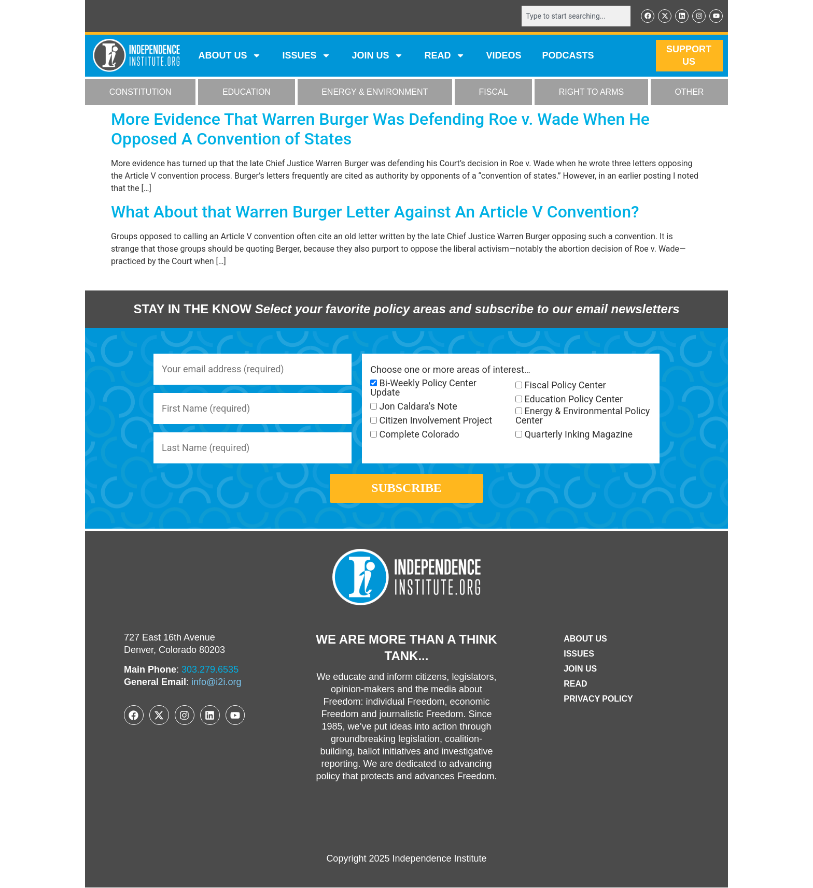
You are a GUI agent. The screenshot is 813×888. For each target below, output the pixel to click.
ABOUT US (229, 56)
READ (444, 56)
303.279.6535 (210, 669)
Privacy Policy (598, 698)
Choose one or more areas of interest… (450, 369)
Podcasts (568, 56)
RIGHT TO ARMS (591, 92)
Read (575, 683)
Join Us (580, 668)
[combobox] (576, 16)
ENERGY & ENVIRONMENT (374, 92)
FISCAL (493, 92)
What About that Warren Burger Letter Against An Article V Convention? (375, 212)
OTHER (689, 92)
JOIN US (377, 56)
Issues (306, 56)
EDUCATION (246, 92)
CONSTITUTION (140, 92)
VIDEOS (503, 56)
